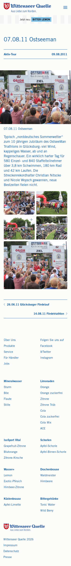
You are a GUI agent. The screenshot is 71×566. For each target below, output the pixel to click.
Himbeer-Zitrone (14, 487)
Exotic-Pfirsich (13, 481)
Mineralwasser (13, 381)
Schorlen (45, 440)
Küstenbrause (12, 499)
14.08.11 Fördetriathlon (49, 314)
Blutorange (10, 452)
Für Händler (11, 358)
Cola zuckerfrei (49, 416)
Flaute (8, 399)
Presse (7, 557)
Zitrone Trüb (47, 405)
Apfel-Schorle (48, 446)
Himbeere (46, 481)
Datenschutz (11, 551)
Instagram (46, 358)
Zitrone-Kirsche (13, 458)
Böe (6, 393)
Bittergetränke (49, 499)
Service (8, 352)
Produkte (9, 346)
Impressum (10, 545)
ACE (42, 428)
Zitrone (44, 399)
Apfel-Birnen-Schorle (53, 452)
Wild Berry (46, 510)
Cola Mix (45, 422)
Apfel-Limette (12, 504)
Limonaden (47, 381)
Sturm (7, 387)
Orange (44, 387)
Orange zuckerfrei (51, 393)
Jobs (6, 363)
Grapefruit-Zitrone (15, 446)
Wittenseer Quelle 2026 (18, 539)
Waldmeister (48, 475)
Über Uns (10, 340)
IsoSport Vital (12, 440)
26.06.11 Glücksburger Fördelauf (28, 304)
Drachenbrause (49, 469)
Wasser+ (9, 469)
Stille (7, 405)
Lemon (8, 475)
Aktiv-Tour (10, 54)
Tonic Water (47, 504)
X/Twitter (45, 352)
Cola (43, 411)
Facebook (46, 346)
